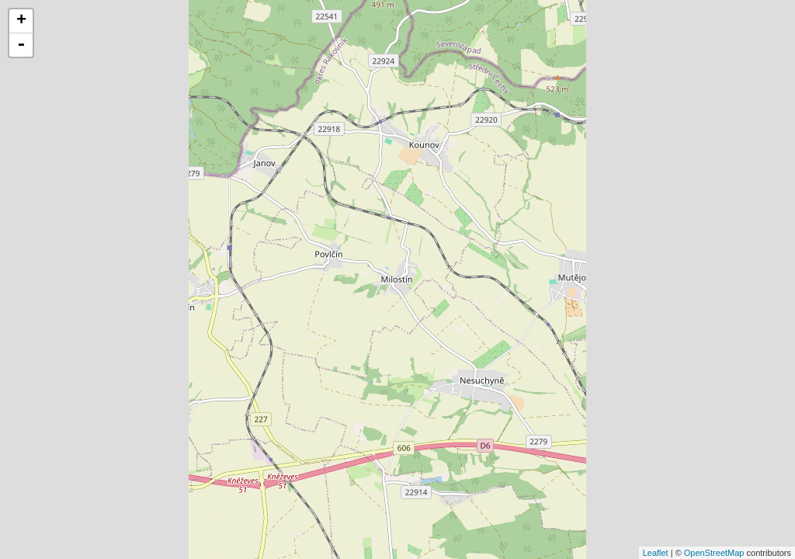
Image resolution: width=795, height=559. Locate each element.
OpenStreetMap (714, 552)
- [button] (21, 45)
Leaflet (655, 552)
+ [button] (21, 21)
